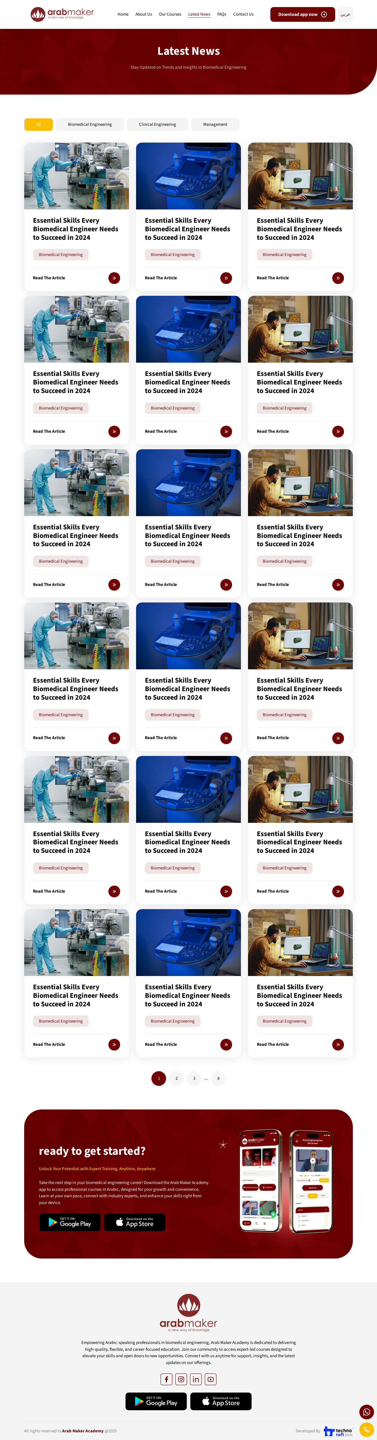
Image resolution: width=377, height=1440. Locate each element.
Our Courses (170, 14)
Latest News (199, 14)
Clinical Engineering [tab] (157, 124)
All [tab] (38, 124)
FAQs (221, 14)
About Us (143, 14)
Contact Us (243, 14)
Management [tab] (215, 124)
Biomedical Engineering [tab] (90, 124)
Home (123, 14)
